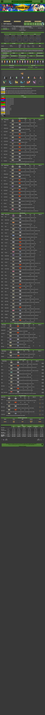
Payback (6, 285)
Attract (6, 275)
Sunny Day (6, 223)
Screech (5, 157)
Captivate (6, 298)
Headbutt (2, 356)
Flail (1, 366)
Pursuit (5, 134)
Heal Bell (2, 353)
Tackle (5, 121)
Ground (36, 67)
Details (42, 115)
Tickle (2, 376)
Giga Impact (7, 288)
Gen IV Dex (5, 29)
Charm (2, 363)
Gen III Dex (14, 29)
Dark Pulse (6, 301)
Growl (2, 399)
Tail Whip (5, 167)
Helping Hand (6, 128)
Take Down (3, 410)
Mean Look (5, 154)
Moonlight (5, 206)
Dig (5, 249)
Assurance (5, 193)
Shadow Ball (7, 255)
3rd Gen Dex (40, 24)
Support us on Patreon (22, 446)
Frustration (6, 239)
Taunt (6, 226)
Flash (6, 291)
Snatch (6, 278)
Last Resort (3, 333)
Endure (2, 369)
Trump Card (3, 414)
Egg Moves (36, 24)
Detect (2, 392)
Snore (2, 336)
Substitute (6, 317)
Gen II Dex (22, 29)
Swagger (6, 314)
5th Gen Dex (38, 24)
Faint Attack (5, 144)
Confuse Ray (6, 141)
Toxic (5, 216)
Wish (2, 379)
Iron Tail (6, 242)
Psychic (6, 252)
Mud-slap (2, 346)
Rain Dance (6, 236)
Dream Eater (7, 311)
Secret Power (7, 268)
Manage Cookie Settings (33, 443)
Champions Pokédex (22, 30)
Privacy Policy (25, 443)
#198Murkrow (38, 439)
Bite (1, 403)
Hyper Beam (7, 229)
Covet (2, 389)
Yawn (2, 382)
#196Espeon (6, 439)
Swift (2, 343)
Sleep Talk (6, 304)
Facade (6, 265)
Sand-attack (6, 131)
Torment (6, 262)
